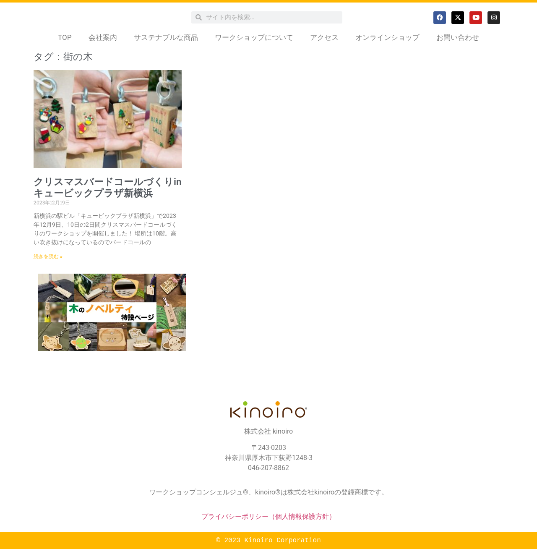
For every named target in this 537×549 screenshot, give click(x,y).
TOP (65, 37)
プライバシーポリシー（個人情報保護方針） (268, 516)
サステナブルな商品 (166, 37)
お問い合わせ (457, 37)
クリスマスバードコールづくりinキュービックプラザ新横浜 (108, 187)
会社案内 (103, 37)
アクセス (324, 37)
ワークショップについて (254, 37)
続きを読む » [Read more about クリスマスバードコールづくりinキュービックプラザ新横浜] (48, 256)
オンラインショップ (387, 37)
